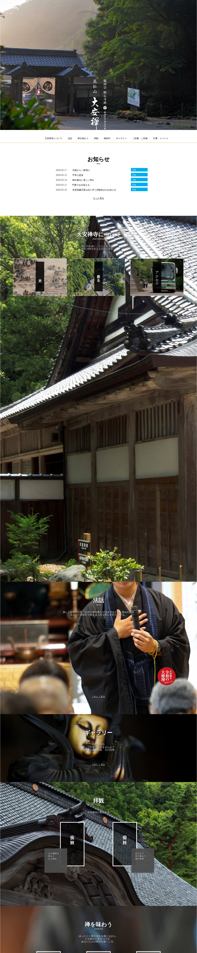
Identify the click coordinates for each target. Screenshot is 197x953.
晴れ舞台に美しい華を (83, 180)
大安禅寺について (53, 138)
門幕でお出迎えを (81, 185)
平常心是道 (77, 175)
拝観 (96, 138)
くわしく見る (98, 697)
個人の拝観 (72, 835)
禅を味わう (83, 138)
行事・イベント (160, 138)
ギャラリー (121, 138)
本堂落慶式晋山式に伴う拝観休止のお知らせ (94, 190)
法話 (70, 138)
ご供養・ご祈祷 (140, 138)
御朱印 (107, 138)
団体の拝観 (125, 835)
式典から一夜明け (81, 170)
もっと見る (98, 198)
